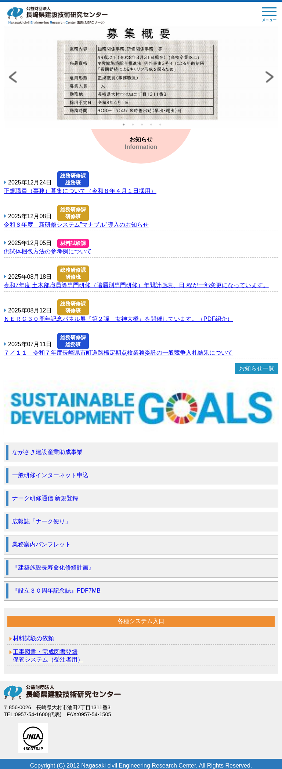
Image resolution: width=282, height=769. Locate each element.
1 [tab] (125, 127)
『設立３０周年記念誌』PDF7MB (56, 590)
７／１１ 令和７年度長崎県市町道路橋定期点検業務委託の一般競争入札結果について (118, 352)
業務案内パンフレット (41, 544)
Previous (12, 77)
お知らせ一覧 (256, 368)
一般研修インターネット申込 (50, 475)
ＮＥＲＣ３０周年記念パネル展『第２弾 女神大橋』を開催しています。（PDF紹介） (118, 319)
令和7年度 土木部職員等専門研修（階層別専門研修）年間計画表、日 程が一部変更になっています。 (136, 285)
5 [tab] (162, 127)
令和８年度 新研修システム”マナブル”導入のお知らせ (76, 224)
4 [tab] (153, 127)
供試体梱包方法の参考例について (48, 251)
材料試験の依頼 (33, 638)
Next (269, 77)
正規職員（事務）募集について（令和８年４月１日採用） (80, 191)
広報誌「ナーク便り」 (41, 521)
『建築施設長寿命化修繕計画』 (53, 567)
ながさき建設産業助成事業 (47, 452)
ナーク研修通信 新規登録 (45, 498)
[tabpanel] (141, 77)
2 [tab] (134, 127)
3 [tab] (143, 127)
